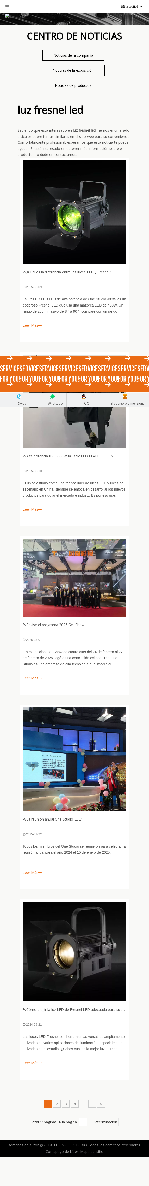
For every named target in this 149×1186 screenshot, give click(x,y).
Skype (22, 403)
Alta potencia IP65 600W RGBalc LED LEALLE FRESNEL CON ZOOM (82, 498)
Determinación (105, 1164)
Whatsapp (55, 403)
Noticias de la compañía (73, 97)
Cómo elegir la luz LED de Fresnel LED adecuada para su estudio (79, 1051)
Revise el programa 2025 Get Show (55, 666)
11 (92, 1145)
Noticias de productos (73, 127)
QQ (86, 403)
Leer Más (32, 551)
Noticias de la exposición (73, 112)
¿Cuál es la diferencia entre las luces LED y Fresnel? (68, 314)
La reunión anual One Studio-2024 (54, 861)
